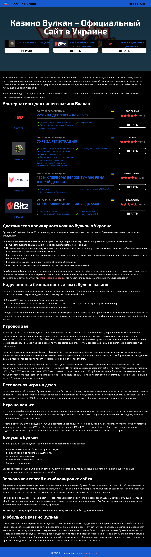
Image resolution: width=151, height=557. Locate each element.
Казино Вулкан (23, 4)
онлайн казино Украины (51, 277)
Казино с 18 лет (137, 3)
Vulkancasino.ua (92, 553)
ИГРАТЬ (26, 50)
